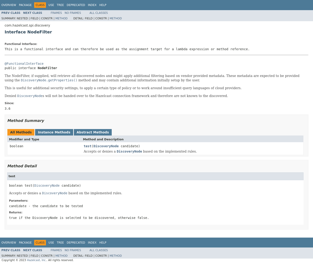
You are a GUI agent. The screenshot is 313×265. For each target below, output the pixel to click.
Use (51, 5)
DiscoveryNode (106, 146)
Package (25, 5)
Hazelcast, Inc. (36, 260)
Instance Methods (54, 132)
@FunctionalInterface (24, 63)
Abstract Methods (93, 132)
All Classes (99, 13)
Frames (56, 13)
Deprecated (76, 5)
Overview (8, 5)
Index (92, 5)
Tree (60, 5)
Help (102, 5)
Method (61, 18)
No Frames (73, 13)
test (88, 146)
